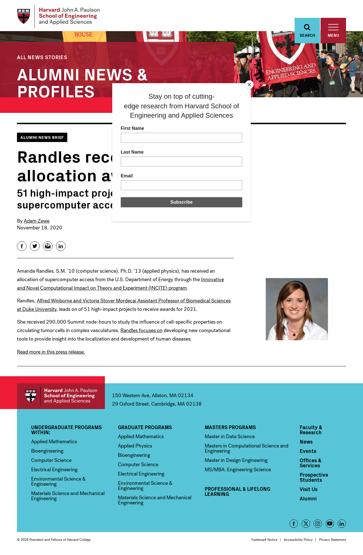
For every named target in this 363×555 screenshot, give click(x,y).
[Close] (249, 84)
